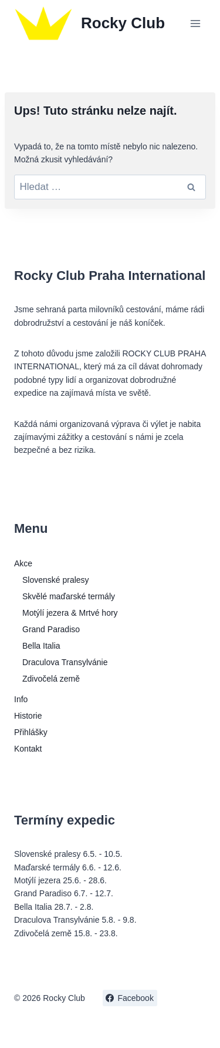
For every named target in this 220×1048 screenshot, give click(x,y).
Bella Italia (41, 645)
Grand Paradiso (51, 629)
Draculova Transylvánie (65, 662)
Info (21, 699)
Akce (23, 563)
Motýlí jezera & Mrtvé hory (70, 613)
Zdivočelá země (51, 678)
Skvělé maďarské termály (68, 596)
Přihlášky (31, 732)
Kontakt (28, 748)
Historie (28, 715)
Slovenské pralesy (55, 580)
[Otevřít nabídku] (195, 23)
